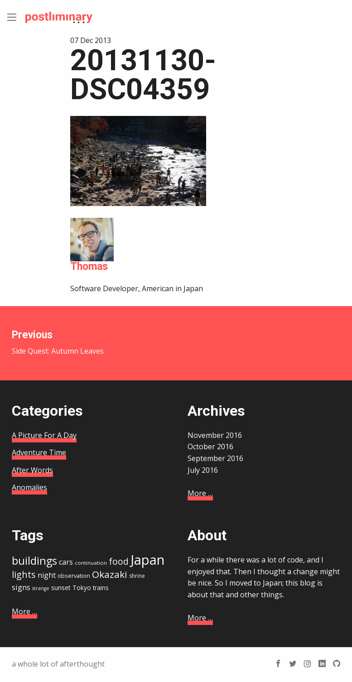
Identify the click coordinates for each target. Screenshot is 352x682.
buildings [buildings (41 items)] (34, 560)
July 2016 (203, 470)
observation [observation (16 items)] (74, 576)
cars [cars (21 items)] (66, 562)
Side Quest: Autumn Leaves (88, 342)
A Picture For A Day (44, 435)
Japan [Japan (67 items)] (147, 560)
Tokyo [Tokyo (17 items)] (81, 587)
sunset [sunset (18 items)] (61, 587)
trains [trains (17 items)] (101, 587)
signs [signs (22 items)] (21, 587)
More (200, 493)
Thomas (89, 266)
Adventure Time (39, 452)
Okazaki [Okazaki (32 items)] (109, 574)
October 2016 (210, 446)
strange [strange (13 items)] (40, 588)
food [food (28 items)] (119, 561)
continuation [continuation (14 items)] (91, 562)
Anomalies (29, 487)
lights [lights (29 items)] (24, 574)
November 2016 (215, 435)
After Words (32, 470)
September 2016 (215, 458)
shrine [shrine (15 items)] (137, 576)
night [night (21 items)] (47, 575)
